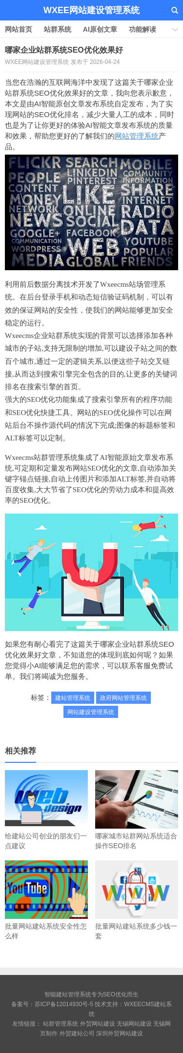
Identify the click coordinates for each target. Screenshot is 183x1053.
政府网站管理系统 (123, 698)
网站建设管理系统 (90, 712)
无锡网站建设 (134, 1023)
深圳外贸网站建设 (119, 1033)
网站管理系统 (137, 136)
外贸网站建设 (97, 1023)
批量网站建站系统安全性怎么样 (46, 900)
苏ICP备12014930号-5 (64, 1004)
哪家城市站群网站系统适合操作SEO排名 (136, 810)
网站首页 (18, 29)
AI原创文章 (100, 29)
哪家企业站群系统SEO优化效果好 (64, 50)
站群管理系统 (60, 1023)
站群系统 (57, 29)
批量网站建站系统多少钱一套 (136, 900)
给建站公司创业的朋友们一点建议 (46, 810)
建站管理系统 (72, 698)
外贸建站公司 (77, 1033)
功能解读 (142, 29)
